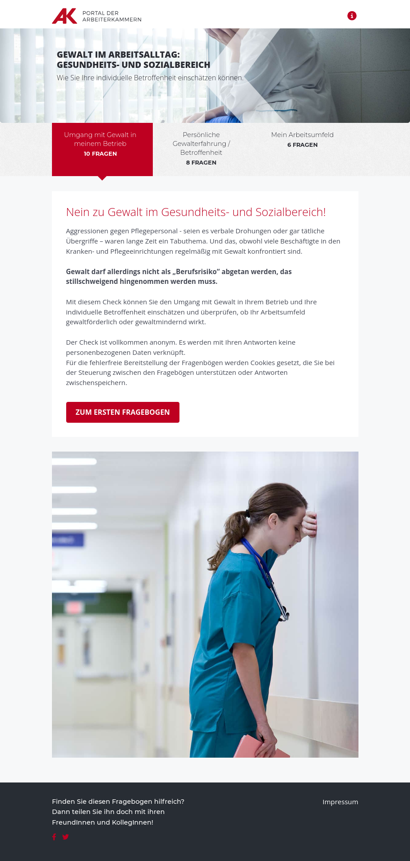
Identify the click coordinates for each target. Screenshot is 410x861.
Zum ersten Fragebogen (123, 412)
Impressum (340, 801)
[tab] (102, 149)
